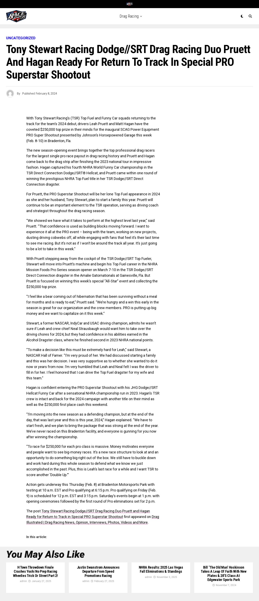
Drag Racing (129, 16)
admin (23, 581)
